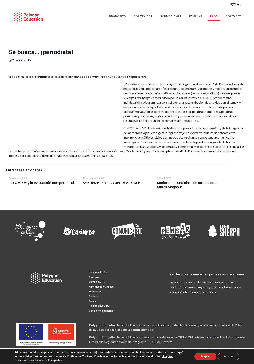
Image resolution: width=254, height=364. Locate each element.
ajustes (57, 360)
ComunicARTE (97, 282)
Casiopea (94, 277)
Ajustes (228, 356)
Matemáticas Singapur (101, 286)
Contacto (94, 296)
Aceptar (167, 356)
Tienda (236, 4)
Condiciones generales (102, 310)
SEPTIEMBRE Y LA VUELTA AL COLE (111, 183)
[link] (30, 231)
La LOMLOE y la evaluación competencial (41, 183)
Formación (95, 291)
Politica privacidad (99, 306)
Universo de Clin (98, 272)
